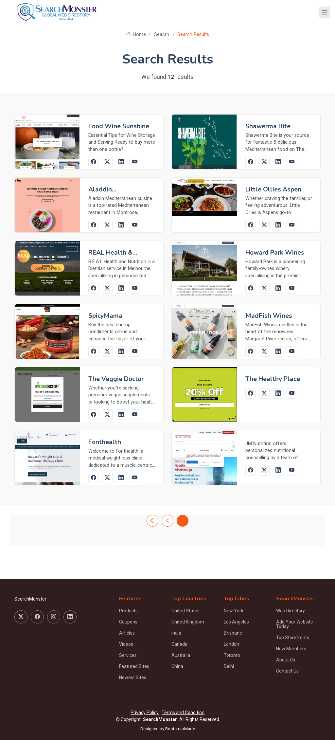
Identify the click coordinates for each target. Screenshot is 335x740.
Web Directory (290, 610)
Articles (127, 633)
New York (233, 610)
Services (128, 655)
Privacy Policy (145, 712)
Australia (180, 655)
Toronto (232, 655)
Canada (179, 644)
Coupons (128, 622)
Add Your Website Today (294, 624)
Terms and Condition (183, 712)
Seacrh (161, 34)
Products (128, 610)
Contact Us (287, 671)
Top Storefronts (292, 637)
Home (136, 34)
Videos (126, 644)
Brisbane (233, 633)
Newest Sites (132, 677)
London (231, 644)
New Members (291, 648)
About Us (285, 660)
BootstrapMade (180, 728)
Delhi (229, 666)
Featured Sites (134, 666)
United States (185, 610)
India (176, 633)
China (177, 666)
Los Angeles (236, 622)
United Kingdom (187, 622)
